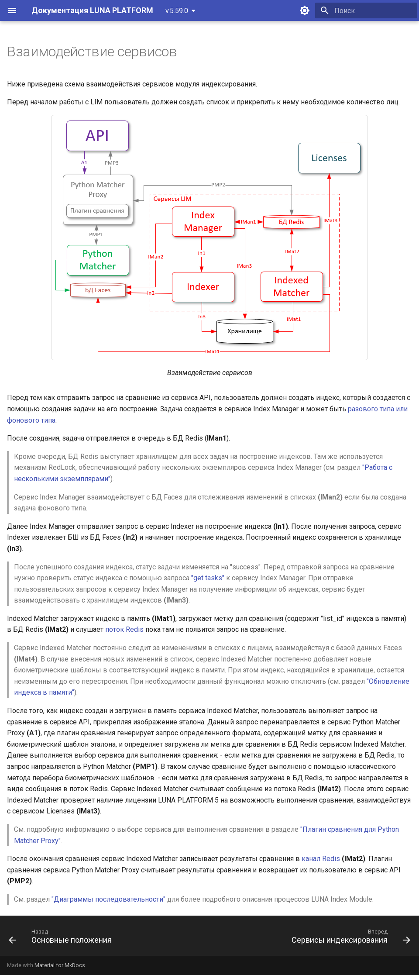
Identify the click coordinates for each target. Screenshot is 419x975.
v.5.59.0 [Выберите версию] (176, 11)
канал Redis (321, 858)
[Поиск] (366, 10)
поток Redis (124, 629)
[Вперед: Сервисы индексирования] (349, 938)
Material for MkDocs (59, 965)
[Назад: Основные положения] (62, 938)
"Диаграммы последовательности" (108, 899)
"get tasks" (207, 578)
